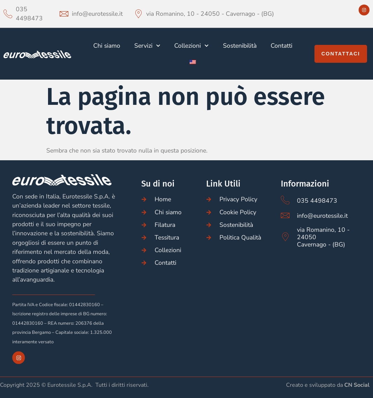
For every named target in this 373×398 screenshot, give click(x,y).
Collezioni (191, 45)
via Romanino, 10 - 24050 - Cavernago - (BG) (210, 13)
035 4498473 (29, 13)
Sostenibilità (240, 45)
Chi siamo (106, 45)
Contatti (281, 45)
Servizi (147, 45)
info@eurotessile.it (97, 13)
